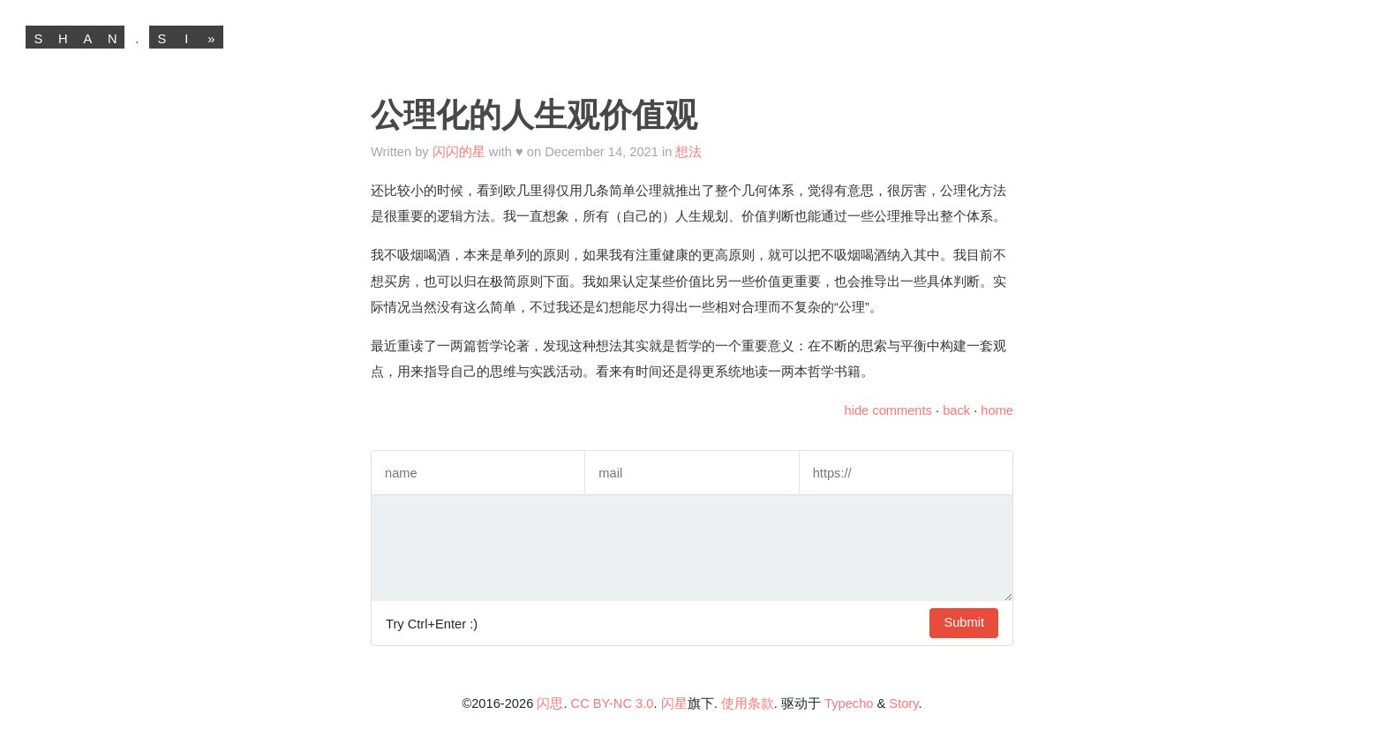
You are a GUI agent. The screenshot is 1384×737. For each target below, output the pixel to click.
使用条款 (747, 703)
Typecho (848, 703)
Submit (964, 622)
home (997, 410)
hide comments (888, 410)
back (956, 410)
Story (903, 703)
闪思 (550, 703)
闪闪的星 (458, 152)
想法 (688, 152)
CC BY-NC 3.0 (612, 703)
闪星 (674, 703)
